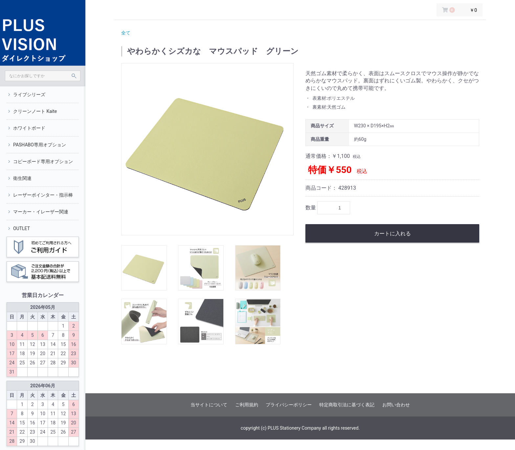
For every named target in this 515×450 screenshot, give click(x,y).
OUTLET (21, 228)
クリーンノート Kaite (35, 111)
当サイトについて (208, 404)
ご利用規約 (246, 404)
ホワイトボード (29, 128)
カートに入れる (392, 233)
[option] (207, 149)
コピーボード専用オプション (43, 161)
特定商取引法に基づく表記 (346, 404)
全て (125, 32)
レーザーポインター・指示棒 (43, 195)
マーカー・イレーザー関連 (40, 211)
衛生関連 (22, 178)
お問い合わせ (396, 404)
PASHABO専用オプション (39, 144)
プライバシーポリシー (289, 404)
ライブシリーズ (29, 94)
